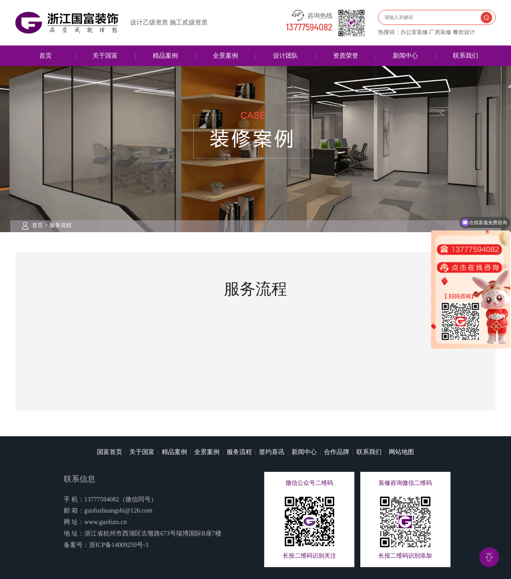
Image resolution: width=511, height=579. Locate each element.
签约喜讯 (271, 451)
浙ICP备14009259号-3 (118, 544)
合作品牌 (336, 451)
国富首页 (109, 451)
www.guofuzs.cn (105, 521)
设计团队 (285, 55)
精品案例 (165, 55)
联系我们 (465, 55)
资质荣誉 (345, 55)
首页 (45, 55)
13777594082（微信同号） (120, 499)
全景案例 (225, 55)
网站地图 (401, 451)
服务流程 (60, 225)
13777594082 (309, 27)
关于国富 (105, 55)
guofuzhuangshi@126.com (118, 510)
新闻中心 (405, 55)
